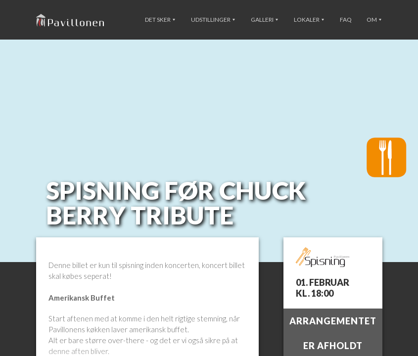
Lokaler (309, 19)
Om (374, 19)
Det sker (160, 19)
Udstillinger (213, 19)
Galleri (264, 19)
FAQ (346, 19)
